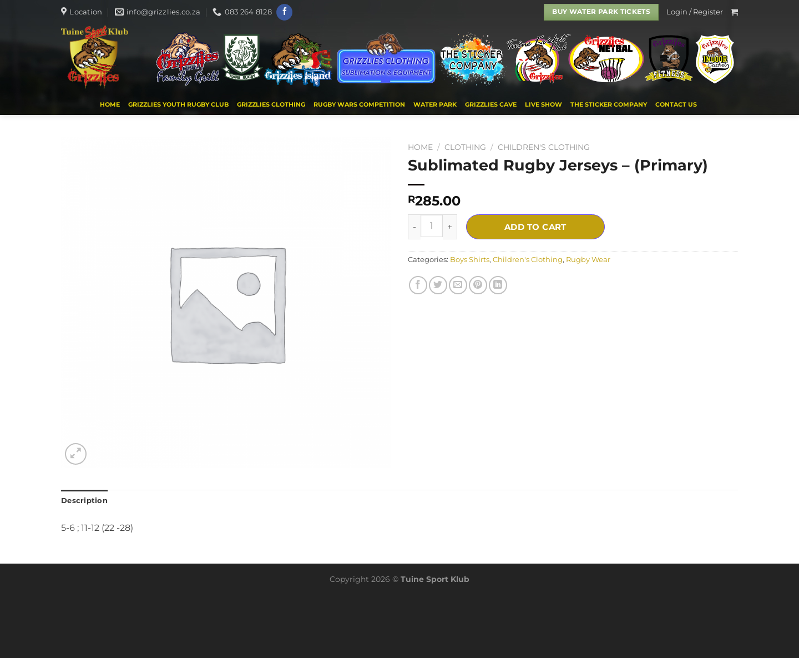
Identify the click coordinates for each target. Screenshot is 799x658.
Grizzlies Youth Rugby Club (178, 104)
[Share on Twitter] (438, 285)
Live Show (543, 104)
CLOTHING (465, 147)
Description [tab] (84, 500)
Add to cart (535, 227)
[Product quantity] (432, 225)
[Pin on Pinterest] (478, 285)
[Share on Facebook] (418, 285)
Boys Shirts (469, 259)
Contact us (676, 104)
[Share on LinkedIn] (498, 285)
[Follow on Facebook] (284, 12)
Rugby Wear (588, 259)
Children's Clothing (544, 147)
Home (110, 104)
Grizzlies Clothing (271, 104)
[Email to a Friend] (458, 285)
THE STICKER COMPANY (608, 104)
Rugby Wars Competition (359, 104)
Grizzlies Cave (491, 104)
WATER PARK (435, 104)
